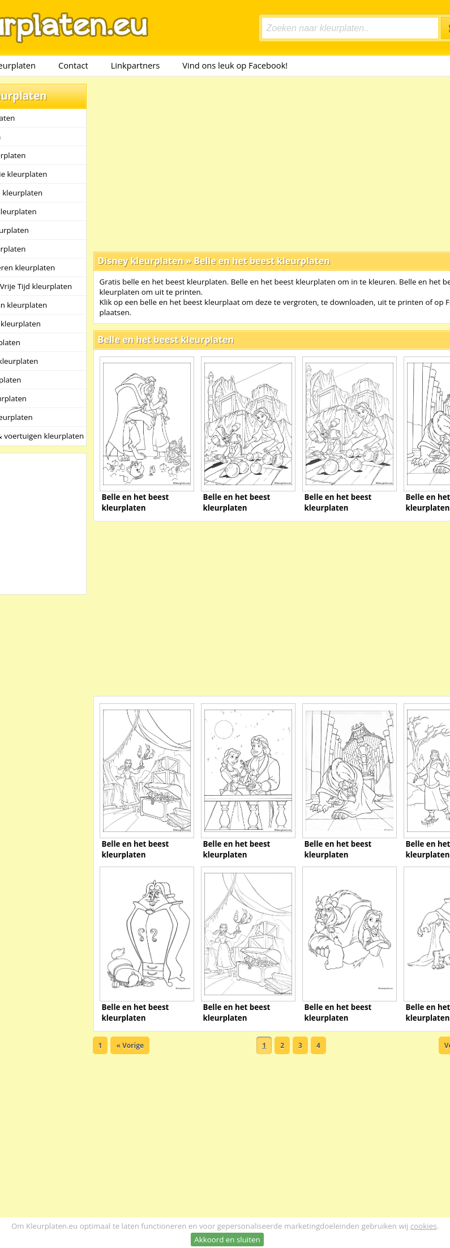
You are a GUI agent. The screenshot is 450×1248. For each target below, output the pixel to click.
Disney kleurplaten (141, 260)
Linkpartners (135, 65)
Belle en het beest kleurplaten (261, 260)
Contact (73, 65)
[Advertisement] (241, 163)
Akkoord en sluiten (227, 1239)
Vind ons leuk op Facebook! (235, 65)
